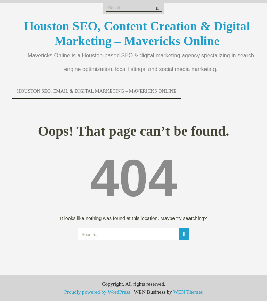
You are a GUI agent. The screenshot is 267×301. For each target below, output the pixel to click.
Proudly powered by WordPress (97, 292)
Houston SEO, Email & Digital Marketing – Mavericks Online (96, 91)
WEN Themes (188, 292)
